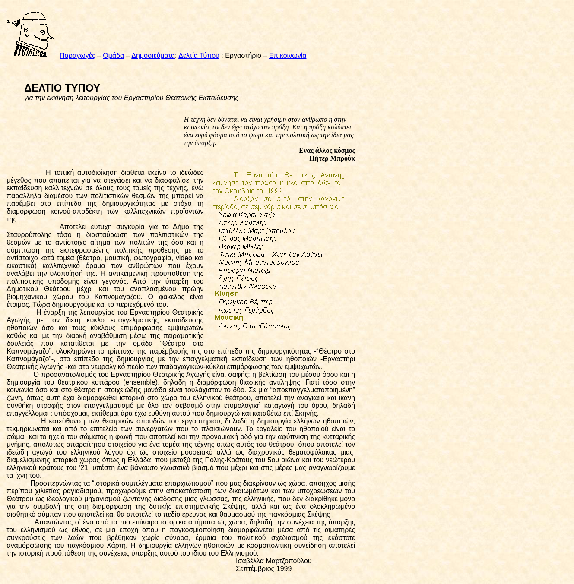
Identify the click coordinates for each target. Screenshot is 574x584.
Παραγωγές (77, 55)
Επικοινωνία (288, 55)
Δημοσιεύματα (153, 55)
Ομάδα (113, 55)
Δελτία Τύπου (198, 55)
